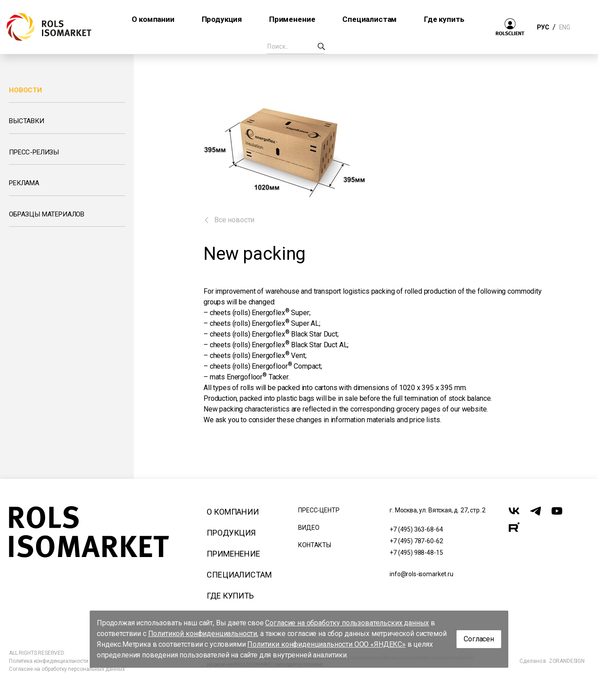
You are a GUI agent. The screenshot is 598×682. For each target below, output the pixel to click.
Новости (25, 90)
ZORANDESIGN (567, 661)
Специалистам (239, 574)
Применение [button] (292, 19)
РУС (543, 27)
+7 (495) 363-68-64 (416, 529)
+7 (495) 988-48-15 (416, 552)
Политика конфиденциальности (48, 661)
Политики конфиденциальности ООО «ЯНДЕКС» (326, 644)
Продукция (231, 532)
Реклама (24, 183)
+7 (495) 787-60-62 (416, 541)
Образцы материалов (46, 214)
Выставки (26, 121)
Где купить (230, 595)
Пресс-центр (318, 510)
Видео (308, 527)
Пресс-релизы (34, 152)
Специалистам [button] (369, 19)
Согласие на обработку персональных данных (67, 669)
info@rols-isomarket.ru (421, 574)
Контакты (314, 545)
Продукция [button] (222, 19)
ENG (564, 27)
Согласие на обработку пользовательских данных (347, 623)
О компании (232, 511)
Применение (233, 553)
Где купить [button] (444, 19)
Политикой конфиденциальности (202, 633)
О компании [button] (153, 19)
